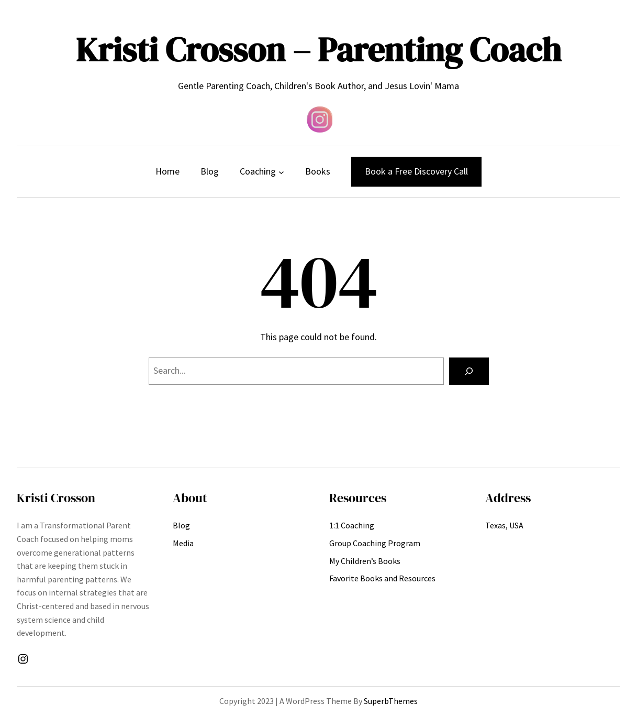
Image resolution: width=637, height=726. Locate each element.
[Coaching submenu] (281, 172)
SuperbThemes (391, 701)
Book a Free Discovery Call (416, 171)
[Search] (469, 371)
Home (167, 171)
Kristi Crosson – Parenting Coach (318, 49)
